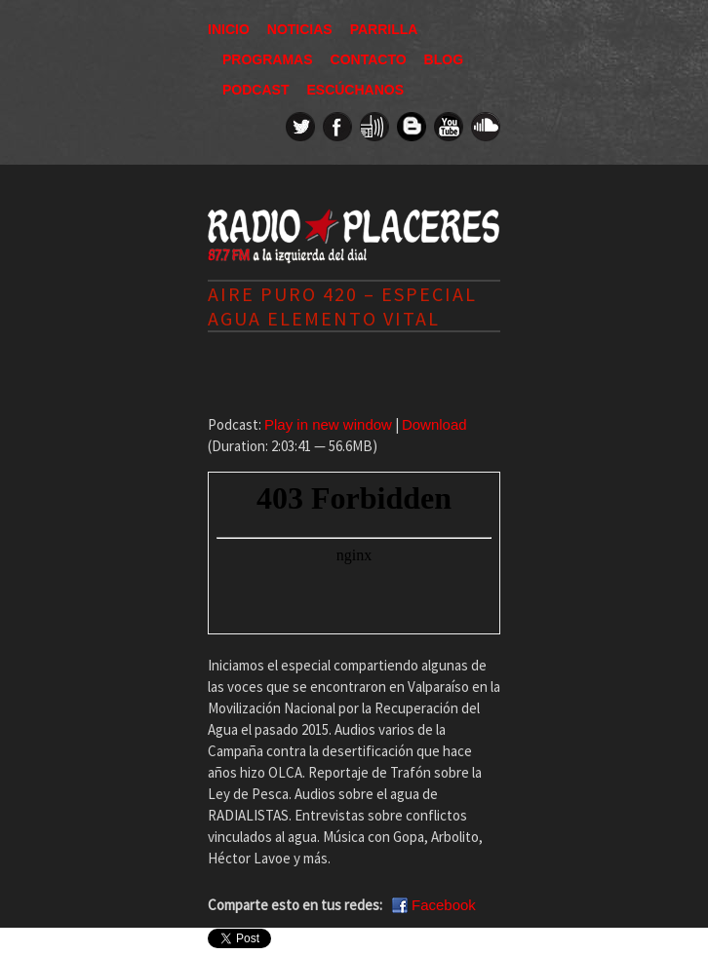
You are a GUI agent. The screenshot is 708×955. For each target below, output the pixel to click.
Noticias (300, 29)
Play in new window (328, 424)
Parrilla (384, 29)
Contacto (369, 59)
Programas (267, 59)
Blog (443, 59)
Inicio (229, 29)
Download (434, 424)
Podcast (255, 89)
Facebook (444, 905)
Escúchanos (355, 89)
